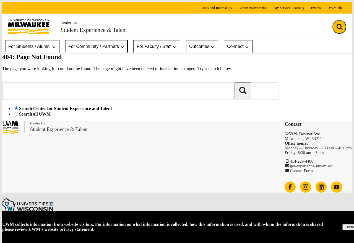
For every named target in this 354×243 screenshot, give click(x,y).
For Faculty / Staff (157, 46)
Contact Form (301, 170)
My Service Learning (289, 8)
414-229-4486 (301, 161)
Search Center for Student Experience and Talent (65, 108)
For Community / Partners (96, 46)
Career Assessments (252, 8)
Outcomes (202, 46)
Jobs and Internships (217, 8)
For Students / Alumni (32, 46)
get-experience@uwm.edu (312, 166)
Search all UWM (35, 114)
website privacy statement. (69, 229)
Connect (238, 46)
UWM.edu (335, 8)
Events (316, 8)
